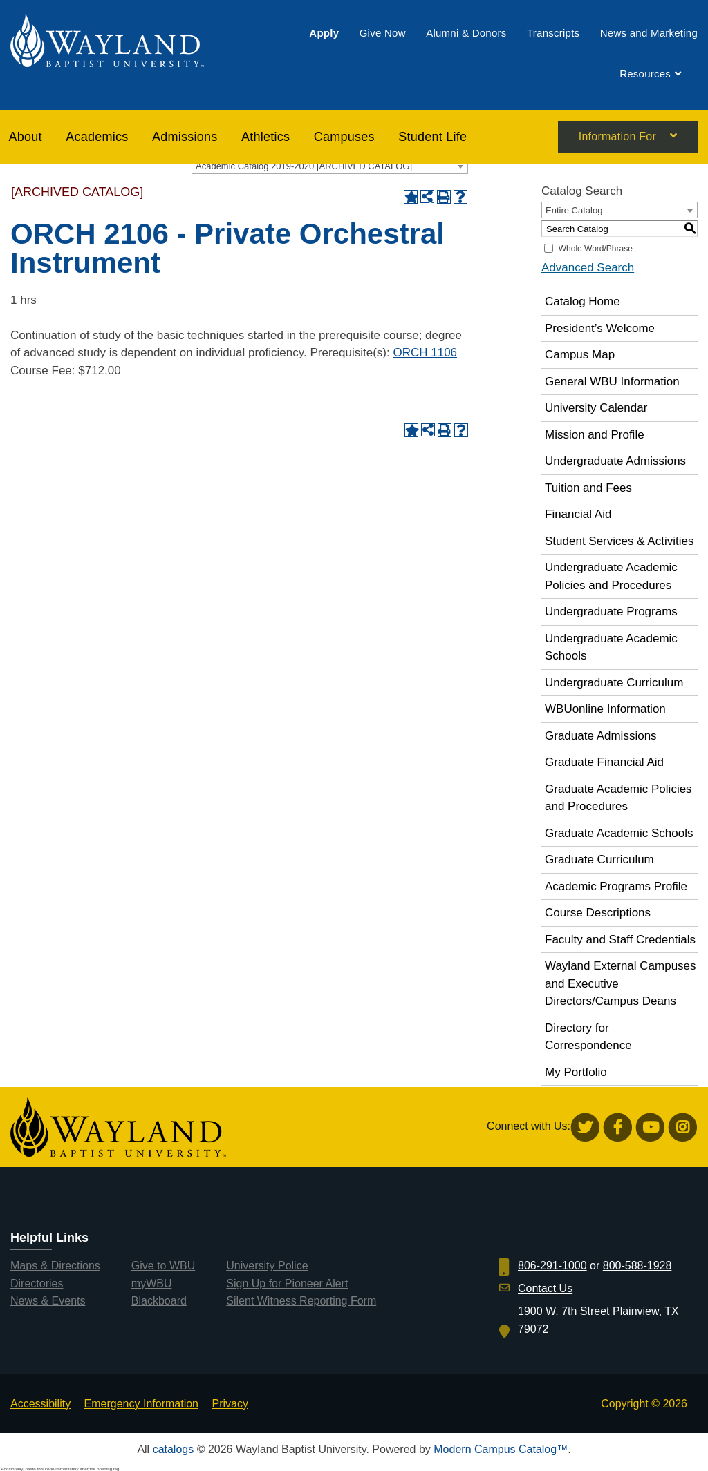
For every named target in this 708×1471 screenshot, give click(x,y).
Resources (645, 74)
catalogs (173, 1449)
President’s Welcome (600, 328)
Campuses (344, 137)
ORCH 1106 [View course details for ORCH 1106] (425, 352)
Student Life (432, 137)
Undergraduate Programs (611, 611)
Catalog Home (582, 301)
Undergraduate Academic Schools (611, 647)
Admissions (185, 137)
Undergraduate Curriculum (614, 682)
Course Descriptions (598, 912)
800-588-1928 (637, 1265)
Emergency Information (141, 1404)
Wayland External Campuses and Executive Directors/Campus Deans (620, 983)
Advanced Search (587, 267)
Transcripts (553, 33)
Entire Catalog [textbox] (574, 210)
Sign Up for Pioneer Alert (287, 1283)
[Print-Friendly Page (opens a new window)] (444, 197)
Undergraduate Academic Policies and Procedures (611, 576)
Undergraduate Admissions (615, 461)
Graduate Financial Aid (604, 762)
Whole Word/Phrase (596, 248)
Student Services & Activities (619, 541)
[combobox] (330, 165)
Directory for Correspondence (588, 1036)
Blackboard (159, 1301)
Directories (36, 1283)
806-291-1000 (552, 1265)
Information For (617, 137)
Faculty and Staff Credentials (620, 939)
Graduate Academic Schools (619, 833)
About (25, 137)
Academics (97, 137)
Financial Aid (578, 514)
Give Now (383, 33)
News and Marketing (649, 33)
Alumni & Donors (466, 33)
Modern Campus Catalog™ (501, 1449)
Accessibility (40, 1404)
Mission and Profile (594, 434)
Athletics (265, 137)
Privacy (230, 1404)
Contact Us (545, 1288)
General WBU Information (612, 381)
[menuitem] (324, 33)
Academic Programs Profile (616, 886)
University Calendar (596, 407)
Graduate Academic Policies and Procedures (618, 798)
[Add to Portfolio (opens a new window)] (411, 197)
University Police (267, 1265)
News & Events (47, 1301)
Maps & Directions (55, 1265)
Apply (324, 33)
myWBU (151, 1283)
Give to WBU (163, 1265)
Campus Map (580, 354)
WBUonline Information (605, 708)
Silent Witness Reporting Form (301, 1301)
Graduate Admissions (601, 735)
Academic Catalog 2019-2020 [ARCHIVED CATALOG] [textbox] (304, 166)
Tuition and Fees (588, 487)
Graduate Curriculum (599, 859)
